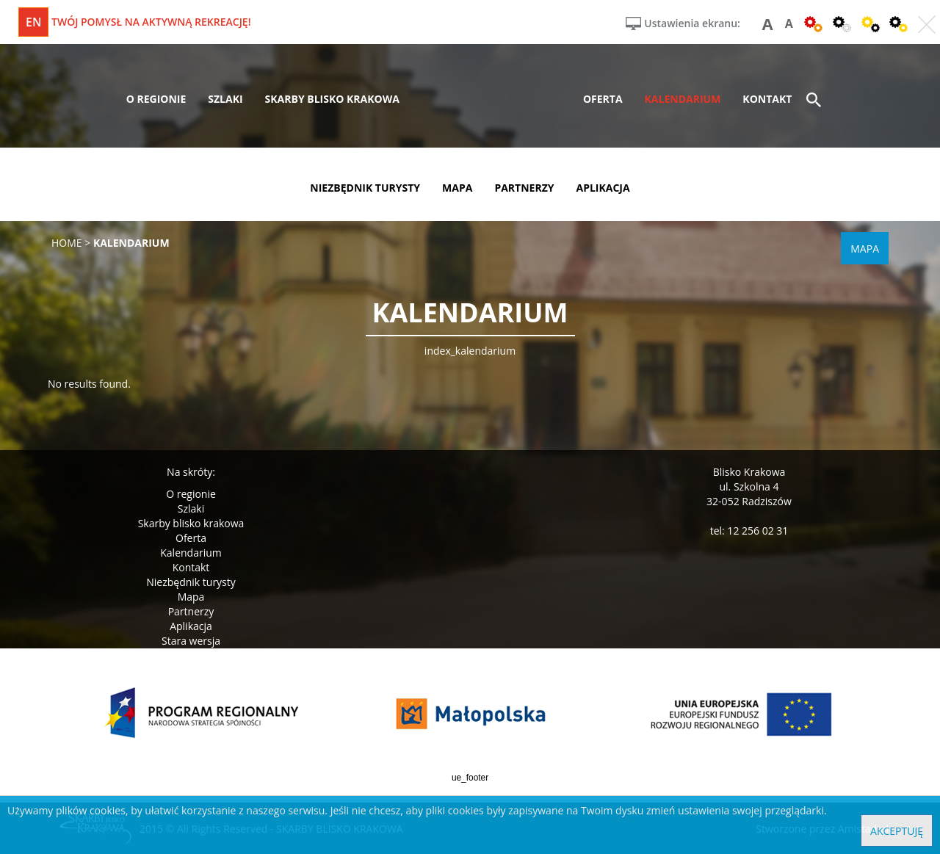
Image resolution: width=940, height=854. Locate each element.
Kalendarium (190, 553)
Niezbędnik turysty (191, 582)
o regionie (156, 99)
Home (66, 243)
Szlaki (191, 508)
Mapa (191, 597)
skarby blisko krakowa (332, 99)
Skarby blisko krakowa (191, 523)
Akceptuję (896, 831)
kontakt (767, 99)
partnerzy (524, 188)
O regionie (191, 494)
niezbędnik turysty (365, 188)
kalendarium (683, 99)
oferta (603, 99)
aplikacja (603, 188)
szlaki (225, 99)
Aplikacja (191, 626)
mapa (457, 188)
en (33, 22)
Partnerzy (191, 611)
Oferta (191, 538)
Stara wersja (191, 641)
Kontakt (191, 567)
